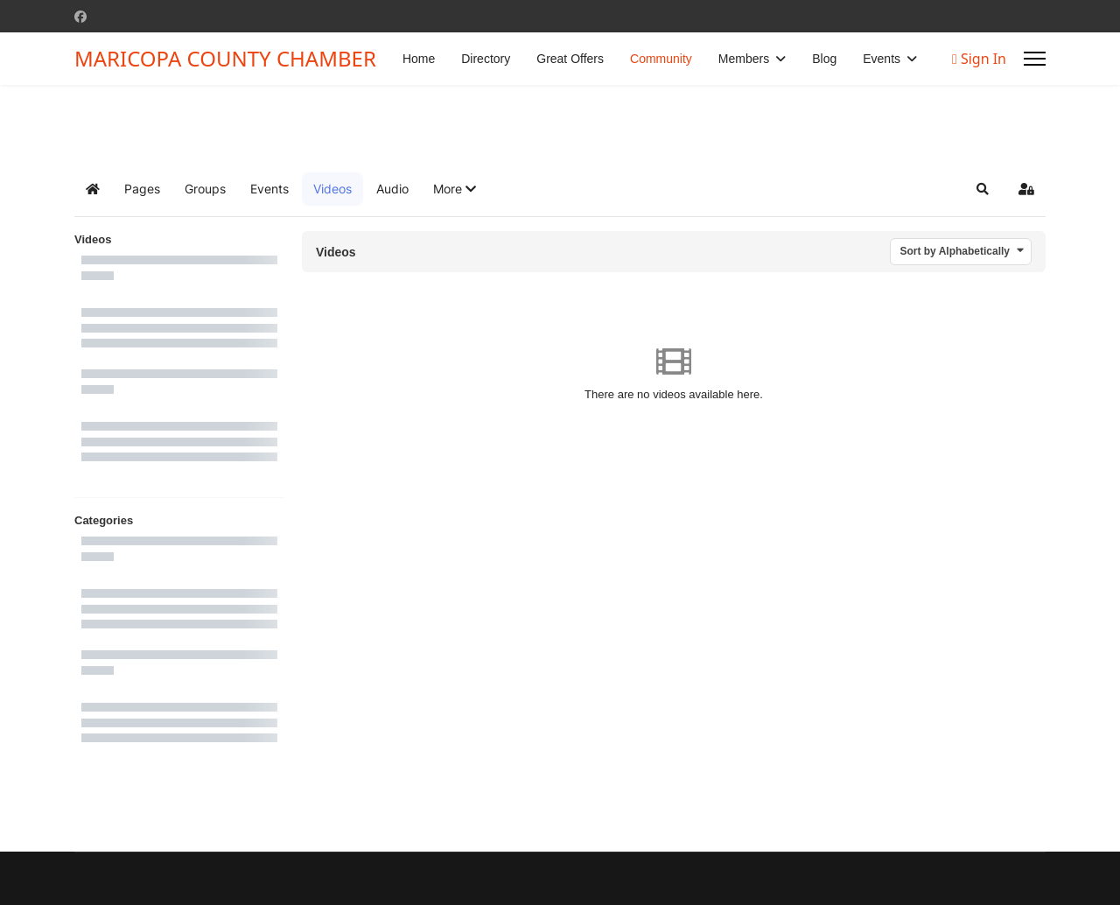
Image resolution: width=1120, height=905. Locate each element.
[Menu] (1035, 58)
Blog (824, 59)
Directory (485, 59)
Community (661, 59)
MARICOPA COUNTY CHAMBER (225, 58)
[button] (454, 189)
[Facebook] (80, 16)
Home (418, 59)
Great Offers (570, 59)
